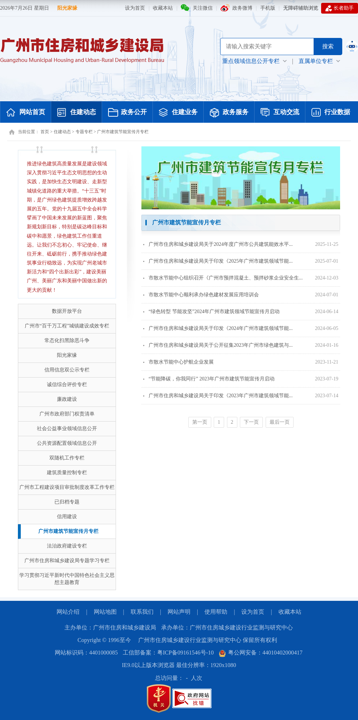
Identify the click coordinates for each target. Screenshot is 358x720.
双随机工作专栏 (66, 458)
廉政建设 (67, 399)
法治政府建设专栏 (67, 546)
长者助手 (339, 8)
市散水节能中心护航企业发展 (178, 362)
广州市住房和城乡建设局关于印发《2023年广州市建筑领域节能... (218, 395)
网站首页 (25, 112)
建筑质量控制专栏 (67, 472)
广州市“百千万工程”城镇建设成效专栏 (67, 326)
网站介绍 (68, 612)
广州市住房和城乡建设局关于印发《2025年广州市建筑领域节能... (218, 261)
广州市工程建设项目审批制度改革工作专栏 (67, 487)
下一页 (251, 422)
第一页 (199, 422)
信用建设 (67, 516)
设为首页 (135, 8)
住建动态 (76, 112)
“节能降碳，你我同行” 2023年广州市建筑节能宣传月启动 (209, 378)
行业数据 (330, 112)
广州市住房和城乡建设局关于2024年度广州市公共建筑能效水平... (218, 244)
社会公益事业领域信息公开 (67, 428)
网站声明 (179, 612)
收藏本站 (163, 8)
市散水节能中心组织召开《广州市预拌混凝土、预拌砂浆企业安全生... (223, 278)
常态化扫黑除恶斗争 (67, 340)
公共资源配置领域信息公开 (67, 443)
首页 (44, 131)
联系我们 (142, 612)
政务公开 (127, 112)
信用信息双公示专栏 (67, 370)
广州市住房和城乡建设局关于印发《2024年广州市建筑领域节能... (218, 328)
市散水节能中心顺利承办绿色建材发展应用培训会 (201, 294)
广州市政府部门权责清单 (67, 414)
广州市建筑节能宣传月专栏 (123, 131)
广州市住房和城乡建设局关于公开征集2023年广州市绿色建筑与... (218, 345)
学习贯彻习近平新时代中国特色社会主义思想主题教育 (67, 579)
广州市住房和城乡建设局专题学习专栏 (67, 560)
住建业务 (178, 112)
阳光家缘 (67, 8)
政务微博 (242, 8)
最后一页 (280, 422)
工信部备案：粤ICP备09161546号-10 (168, 653)
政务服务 (229, 112)
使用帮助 (215, 612)
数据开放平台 (67, 311)
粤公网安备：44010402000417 (261, 653)
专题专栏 (84, 131)
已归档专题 (66, 502)
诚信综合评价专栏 (67, 384)
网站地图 (105, 612)
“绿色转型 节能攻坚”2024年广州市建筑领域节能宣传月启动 (211, 311)
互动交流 (280, 112)
